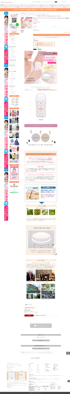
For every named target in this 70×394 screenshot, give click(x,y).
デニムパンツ (12, 49)
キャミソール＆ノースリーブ (14, 37)
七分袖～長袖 (12, 39)
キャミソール (12, 76)
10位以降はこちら (41, 340)
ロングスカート (13, 55)
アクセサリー (12, 92)
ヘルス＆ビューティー (13, 93)
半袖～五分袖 (12, 38)
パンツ (11, 48)
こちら (29, 309)
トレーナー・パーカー (13, 43)
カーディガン (12, 42)
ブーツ (11, 81)
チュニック (12, 61)
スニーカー (12, 82)
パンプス (12, 80)
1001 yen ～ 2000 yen (15, 99)
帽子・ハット (12, 87)
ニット (11, 44)
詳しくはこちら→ (31, 376)
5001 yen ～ (16, 105)
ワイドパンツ (12, 50)
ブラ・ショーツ (13, 75)
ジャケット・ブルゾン (13, 66)
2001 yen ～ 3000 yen (15, 101)
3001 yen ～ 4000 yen (15, 102)
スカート (12, 54)
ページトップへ (69, 381)
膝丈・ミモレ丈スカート (14, 56)
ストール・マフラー (13, 91)
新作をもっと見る (41, 348)
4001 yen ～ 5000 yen (15, 104)
